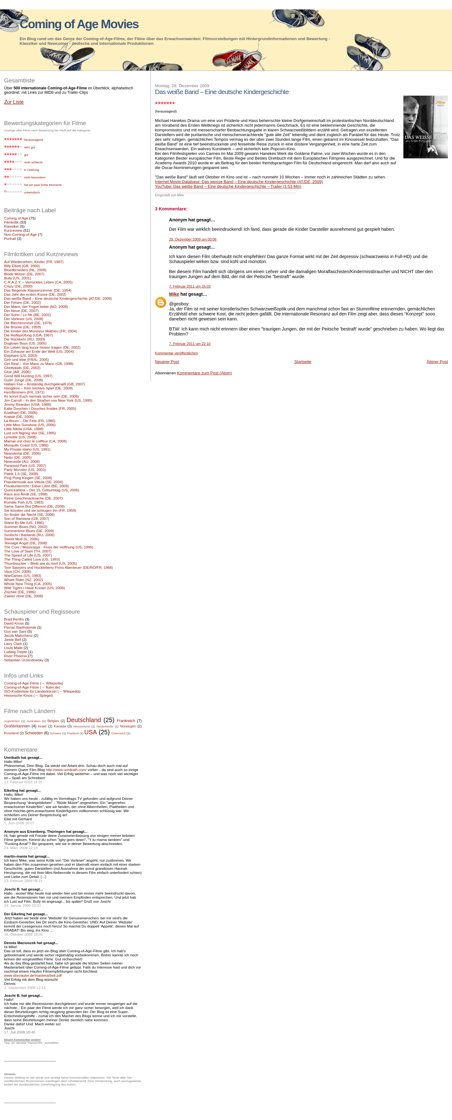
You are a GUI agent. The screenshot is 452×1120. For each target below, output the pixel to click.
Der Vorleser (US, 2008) (23, 319)
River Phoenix (15, 656)
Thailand (73, 733)
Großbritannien (17, 726)
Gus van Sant (15, 631)
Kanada (60, 726)
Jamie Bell (12, 639)
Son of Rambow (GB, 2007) (26, 518)
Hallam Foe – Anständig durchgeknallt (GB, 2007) (44, 384)
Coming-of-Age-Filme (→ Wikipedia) (33, 683)
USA (90, 732)
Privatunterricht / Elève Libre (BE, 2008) (36, 486)
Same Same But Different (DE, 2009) (34, 506)
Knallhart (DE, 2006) (20, 412)
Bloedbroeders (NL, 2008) (25, 270)
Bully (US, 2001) (17, 278)
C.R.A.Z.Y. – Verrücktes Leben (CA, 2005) (38, 282)
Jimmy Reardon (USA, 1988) (27, 404)
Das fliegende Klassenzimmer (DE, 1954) (38, 290)
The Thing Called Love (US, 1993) (32, 559)
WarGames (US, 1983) (22, 575)
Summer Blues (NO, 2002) (25, 527)
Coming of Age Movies (79, 24)
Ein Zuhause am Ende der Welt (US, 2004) (39, 351)
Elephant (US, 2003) (20, 355)
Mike (174, 294)
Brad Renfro (14, 619)
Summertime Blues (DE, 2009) (29, 531)
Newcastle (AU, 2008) (22, 461)
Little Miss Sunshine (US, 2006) (30, 425)
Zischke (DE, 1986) (19, 592)
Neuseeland (81, 726)
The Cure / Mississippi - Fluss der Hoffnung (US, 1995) (48, 547)
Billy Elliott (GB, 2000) (22, 266)
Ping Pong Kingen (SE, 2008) (28, 478)
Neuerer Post (167, 361)
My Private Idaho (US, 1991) (27, 449)
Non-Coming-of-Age (20, 234)
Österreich (118, 733)
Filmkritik (11, 222)
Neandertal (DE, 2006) (22, 453)
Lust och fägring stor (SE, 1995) (30, 433)
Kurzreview (13, 230)
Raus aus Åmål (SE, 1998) (26, 494)
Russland (11, 733)
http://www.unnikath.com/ (66, 770)
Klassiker (11, 226)
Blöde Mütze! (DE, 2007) (24, 274)
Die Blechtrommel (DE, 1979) (28, 323)
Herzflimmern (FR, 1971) (24, 392)
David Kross (14, 623)
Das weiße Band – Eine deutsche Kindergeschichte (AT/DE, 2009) (58, 298)
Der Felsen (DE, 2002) (22, 302)
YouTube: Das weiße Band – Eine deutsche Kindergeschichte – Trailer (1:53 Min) (228, 186)
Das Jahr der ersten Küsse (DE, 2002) (35, 294)
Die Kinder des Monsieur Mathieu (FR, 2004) (40, 331)
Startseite (302, 361)
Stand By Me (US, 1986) (24, 522)
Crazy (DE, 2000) (18, 286)
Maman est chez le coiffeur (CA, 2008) (35, 441)
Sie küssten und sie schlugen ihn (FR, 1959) (40, 510)
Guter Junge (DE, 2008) (23, 380)
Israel (42, 726)
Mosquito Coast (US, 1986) (26, 445)
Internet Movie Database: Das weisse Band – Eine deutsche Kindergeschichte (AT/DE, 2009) (239, 181)
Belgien (53, 721)
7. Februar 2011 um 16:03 (189, 286)
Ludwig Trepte (15, 652)
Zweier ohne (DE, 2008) (23, 596)
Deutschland (83, 719)
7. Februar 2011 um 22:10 (189, 344)
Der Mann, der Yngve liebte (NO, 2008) (36, 306)
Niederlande (105, 726)
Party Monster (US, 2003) (25, 470)
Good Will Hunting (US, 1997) (28, 376)
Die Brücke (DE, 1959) (22, 327)
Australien (33, 721)
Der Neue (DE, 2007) (21, 311)
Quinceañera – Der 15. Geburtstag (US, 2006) (41, 490)
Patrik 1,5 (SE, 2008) (21, 474)
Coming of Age (16, 218)
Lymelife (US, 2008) (20, 437)
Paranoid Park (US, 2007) (25, 465)
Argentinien (12, 721)
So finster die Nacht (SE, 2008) (29, 514)
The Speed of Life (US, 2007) (28, 555)
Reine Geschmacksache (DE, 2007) (33, 498)
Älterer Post (437, 361)
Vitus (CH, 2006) (17, 571)
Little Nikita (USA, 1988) (23, 429)
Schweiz (55, 733)
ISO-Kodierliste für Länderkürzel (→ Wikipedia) (42, 691)
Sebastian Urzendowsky (24, 660)
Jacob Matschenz (18, 635)
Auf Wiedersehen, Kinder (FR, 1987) (34, 262)
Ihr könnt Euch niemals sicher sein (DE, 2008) (41, 396)
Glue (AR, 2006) (17, 372)
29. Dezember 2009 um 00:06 (192, 239)
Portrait (10, 238)
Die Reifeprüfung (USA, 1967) (28, 335)
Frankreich (126, 721)
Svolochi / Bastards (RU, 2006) (29, 535)
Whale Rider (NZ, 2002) (23, 580)
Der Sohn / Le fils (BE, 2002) (27, 315)
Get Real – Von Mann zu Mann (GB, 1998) (38, 364)
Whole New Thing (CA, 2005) (28, 584)
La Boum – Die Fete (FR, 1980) (30, 421)
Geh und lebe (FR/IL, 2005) (26, 359)
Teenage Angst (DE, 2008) (25, 543)
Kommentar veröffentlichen (176, 353)
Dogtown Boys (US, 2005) (25, 343)
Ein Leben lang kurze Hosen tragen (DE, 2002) (42, 347)
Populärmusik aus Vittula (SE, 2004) (33, 482)
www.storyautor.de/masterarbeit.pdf (33, 975)
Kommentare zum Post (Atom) (204, 373)
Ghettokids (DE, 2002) (22, 368)
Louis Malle (13, 648)
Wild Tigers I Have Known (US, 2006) (34, 588)
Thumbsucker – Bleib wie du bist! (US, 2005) (40, 563)
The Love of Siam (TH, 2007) (27, 551)
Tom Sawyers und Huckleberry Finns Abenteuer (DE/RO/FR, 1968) (58, 567)
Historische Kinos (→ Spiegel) (28, 695)
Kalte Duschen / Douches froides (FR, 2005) (40, 408)
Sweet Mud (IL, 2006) (21, 539)
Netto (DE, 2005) (18, 457)
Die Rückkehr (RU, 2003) (24, 339)
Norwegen (128, 726)
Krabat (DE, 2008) (19, 417)
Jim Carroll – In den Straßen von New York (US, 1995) (48, 400)
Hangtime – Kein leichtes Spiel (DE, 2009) (38, 388)
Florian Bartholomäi (20, 627)
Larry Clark (13, 644)
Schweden (34, 733)
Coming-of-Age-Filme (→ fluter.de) (32, 687)
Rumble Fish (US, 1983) (24, 502)
